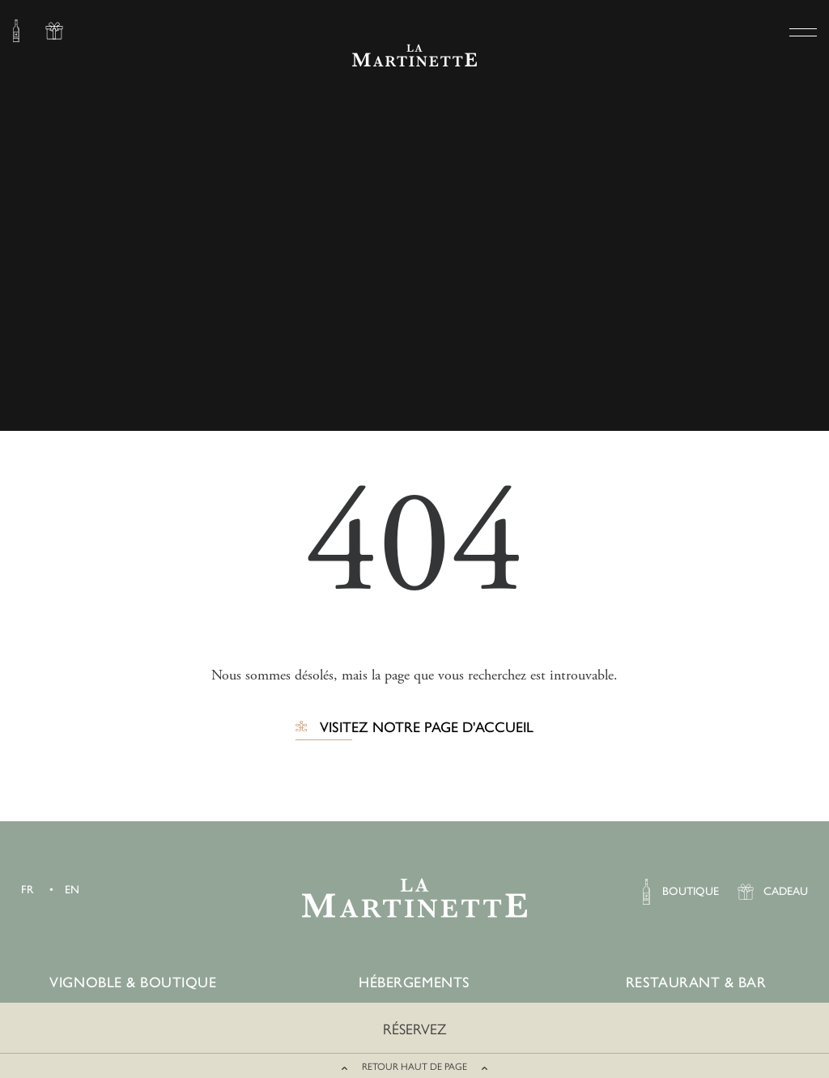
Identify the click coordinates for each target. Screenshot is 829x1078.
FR (27, 890)
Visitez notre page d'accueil (427, 728)
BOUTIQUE (16, 33)
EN (72, 890)
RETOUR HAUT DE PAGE (414, 1066)
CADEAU (54, 33)
